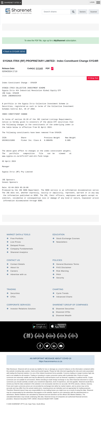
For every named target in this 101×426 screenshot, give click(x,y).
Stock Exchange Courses (66, 238)
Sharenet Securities (63, 309)
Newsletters (60, 242)
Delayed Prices (15, 245)
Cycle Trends (61, 293)
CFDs (11, 297)
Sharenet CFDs (61, 312)
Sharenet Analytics (17, 252)
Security (58, 278)
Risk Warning (61, 271)
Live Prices (14, 242)
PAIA (57, 274)
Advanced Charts (62, 297)
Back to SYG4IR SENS (14, 51)
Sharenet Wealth (62, 315)
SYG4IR (39, 68)
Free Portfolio (15, 238)
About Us (13, 267)
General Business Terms (66, 264)
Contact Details (16, 264)
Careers (12, 271)
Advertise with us (16, 274)
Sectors (83, 12)
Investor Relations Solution (21, 309)
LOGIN (92, 2)
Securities (13, 293)
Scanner (93, 12)
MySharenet (59, 40)
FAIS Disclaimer (62, 267)
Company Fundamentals (20, 249)
